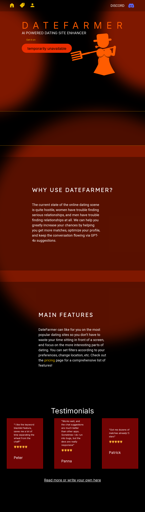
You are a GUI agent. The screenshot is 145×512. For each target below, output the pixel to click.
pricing (49, 360)
